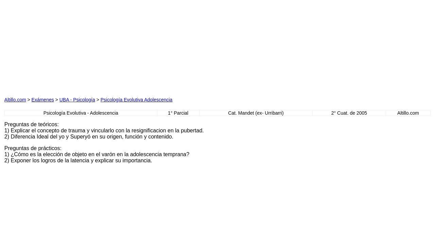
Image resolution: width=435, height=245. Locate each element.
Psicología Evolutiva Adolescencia (137, 99)
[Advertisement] (82, 46)
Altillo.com (15, 99)
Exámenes (43, 99)
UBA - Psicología (77, 99)
